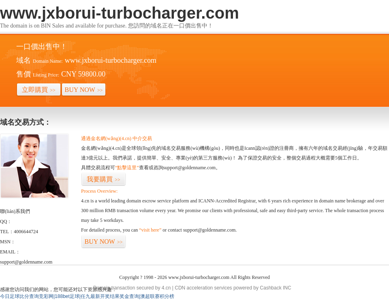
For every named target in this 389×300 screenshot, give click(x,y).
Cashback (270, 288)
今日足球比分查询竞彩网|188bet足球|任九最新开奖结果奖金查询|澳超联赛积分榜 (87, 296)
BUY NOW (84, 89)
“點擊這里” (127, 167)
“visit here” (150, 230)
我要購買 (103, 179)
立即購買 (39, 89)
